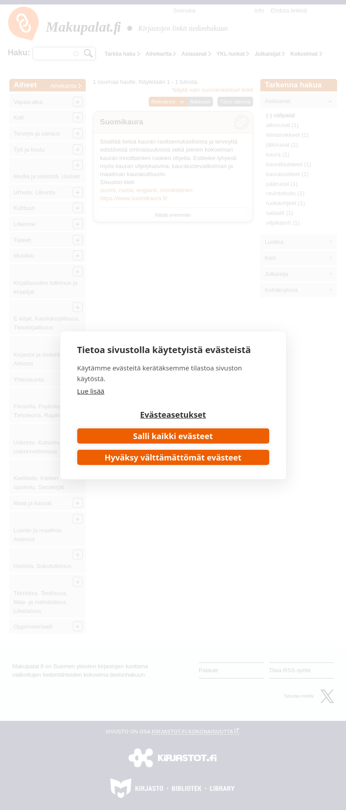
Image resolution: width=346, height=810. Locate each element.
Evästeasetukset (173, 414)
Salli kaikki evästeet (173, 436)
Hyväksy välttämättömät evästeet (173, 457)
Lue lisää (90, 390)
